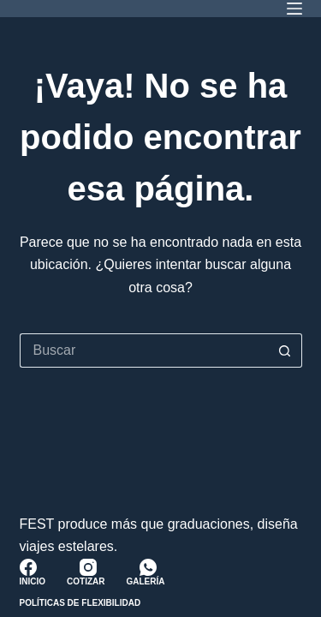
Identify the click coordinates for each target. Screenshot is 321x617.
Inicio (33, 581)
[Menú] (294, 8)
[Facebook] (28, 567)
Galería (146, 581)
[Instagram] (88, 567)
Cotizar (85, 581)
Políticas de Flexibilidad (80, 603)
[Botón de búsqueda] (285, 350)
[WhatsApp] (148, 567)
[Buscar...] (144, 350)
